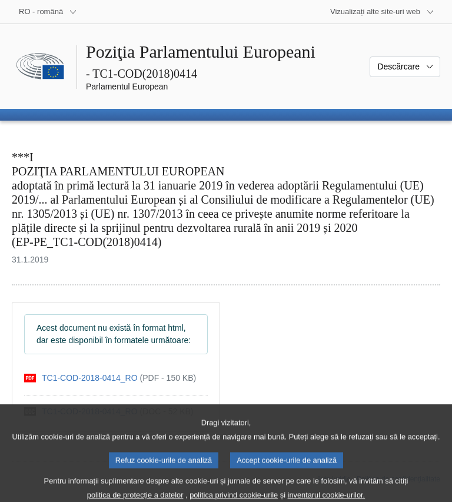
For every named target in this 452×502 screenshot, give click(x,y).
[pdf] (110, 378)
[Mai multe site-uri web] (382, 12)
